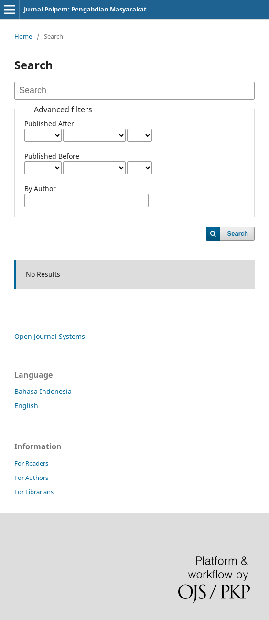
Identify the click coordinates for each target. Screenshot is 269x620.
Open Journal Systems (49, 336)
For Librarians (34, 492)
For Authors (31, 477)
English (26, 405)
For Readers (31, 463)
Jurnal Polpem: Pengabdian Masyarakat (85, 9)
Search (237, 233)
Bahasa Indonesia (43, 391)
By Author (40, 188)
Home (23, 36)
